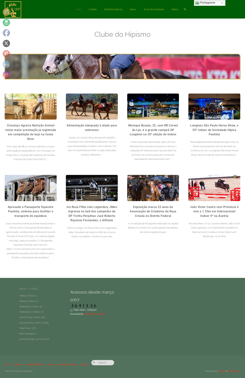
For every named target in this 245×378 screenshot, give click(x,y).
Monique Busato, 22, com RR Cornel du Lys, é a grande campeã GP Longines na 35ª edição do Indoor (153, 130)
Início (7, 364)
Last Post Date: (27, 339)
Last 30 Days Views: (30, 317)
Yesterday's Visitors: (30, 311)
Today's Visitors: (28, 301)
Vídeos (84, 364)
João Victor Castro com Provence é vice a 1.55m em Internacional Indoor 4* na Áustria (214, 211)
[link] (186, 9)
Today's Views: (27, 295)
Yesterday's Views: (29, 306)
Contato (18, 364)
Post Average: (26, 333)
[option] (122, 66)
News (51, 364)
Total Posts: (25, 328)
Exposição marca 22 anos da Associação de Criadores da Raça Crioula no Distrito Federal (153, 211)
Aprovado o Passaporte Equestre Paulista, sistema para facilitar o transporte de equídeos (31, 211)
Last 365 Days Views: (30, 322)
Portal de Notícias (35, 364)
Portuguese (205, 3)
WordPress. (234, 371)
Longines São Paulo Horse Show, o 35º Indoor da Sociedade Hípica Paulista (214, 130)
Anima (221, 371)
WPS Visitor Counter (94, 314)
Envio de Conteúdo (67, 364)
